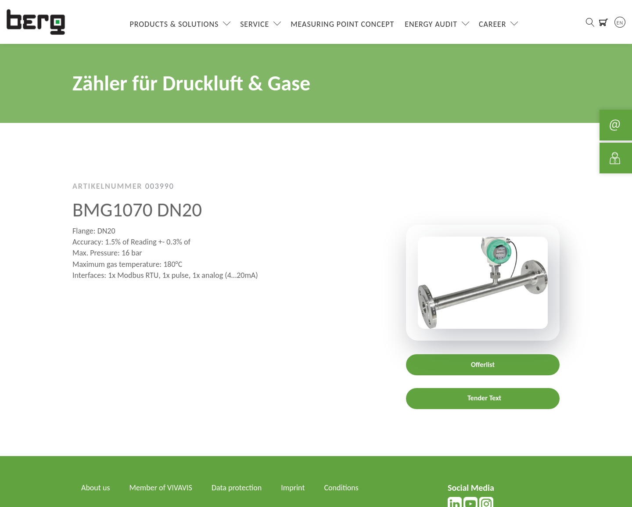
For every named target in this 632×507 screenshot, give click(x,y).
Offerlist (483, 364)
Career (492, 24)
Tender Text (484, 398)
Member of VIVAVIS (160, 488)
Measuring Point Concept (342, 24)
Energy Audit (431, 24)
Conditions (341, 488)
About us (95, 488)
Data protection (237, 488)
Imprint (293, 488)
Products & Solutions (174, 24)
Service (254, 24)
